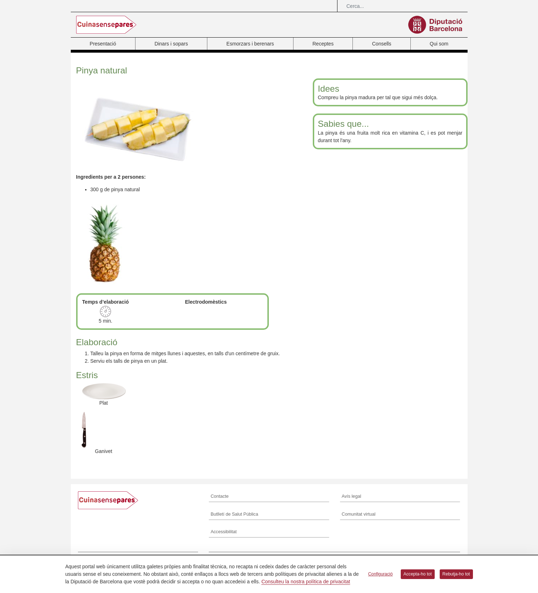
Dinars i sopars (171, 44)
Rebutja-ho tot (456, 574)
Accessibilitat (224, 531)
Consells (381, 44)
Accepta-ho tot (418, 574)
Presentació (103, 44)
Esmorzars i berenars (250, 44)
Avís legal (351, 496)
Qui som (439, 44)
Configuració (380, 574)
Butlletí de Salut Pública (234, 514)
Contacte (219, 496)
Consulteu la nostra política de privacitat (305, 581)
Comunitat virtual (359, 514)
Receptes (323, 44)
